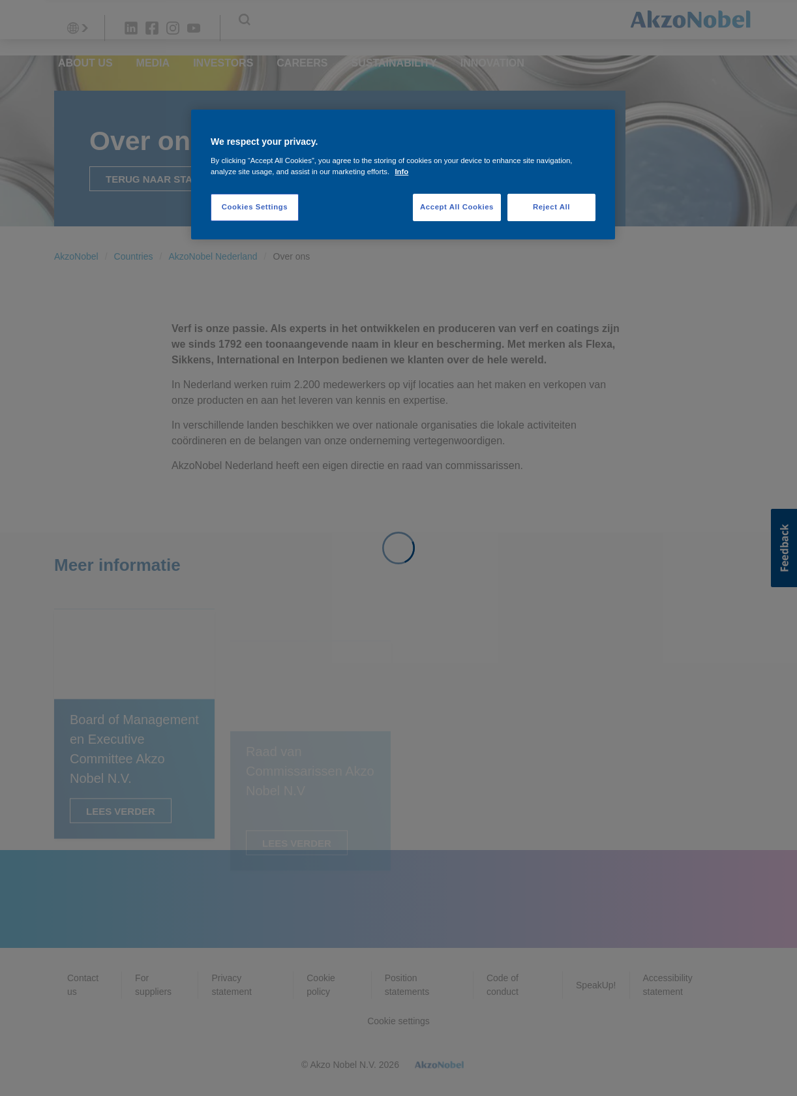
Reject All (551, 207)
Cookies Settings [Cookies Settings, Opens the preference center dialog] (255, 207)
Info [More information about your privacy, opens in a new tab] (401, 171)
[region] (403, 174)
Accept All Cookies (457, 207)
